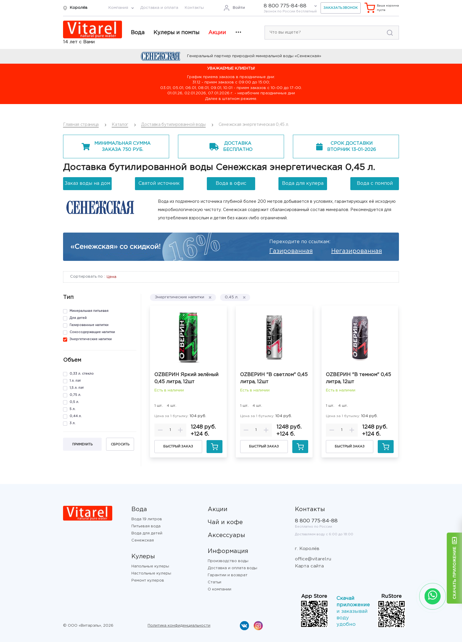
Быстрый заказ (178, 446)
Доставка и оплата (159, 7)
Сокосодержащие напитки (92, 332)
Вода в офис (231, 183)
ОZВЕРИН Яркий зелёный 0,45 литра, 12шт (186, 378)
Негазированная (356, 251)
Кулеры (143, 556)
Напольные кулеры (150, 566)
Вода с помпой (375, 183)
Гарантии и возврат (228, 575)
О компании (219, 589)
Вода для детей (146, 533)
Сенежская (142, 540)
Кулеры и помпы (176, 32)
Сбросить (120, 444)
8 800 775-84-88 (285, 6)
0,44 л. (76, 416)
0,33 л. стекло (82, 373)
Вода (138, 32)
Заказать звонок (341, 7)
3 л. (72, 423)
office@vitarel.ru (313, 559)
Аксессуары (226, 535)
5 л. (72, 409)
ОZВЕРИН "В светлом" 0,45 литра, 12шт (274, 378)
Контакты (194, 7)
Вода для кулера (303, 183)
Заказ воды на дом (87, 183)
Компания (118, 7)
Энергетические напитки (91, 339)
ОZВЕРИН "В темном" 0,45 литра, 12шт (358, 378)
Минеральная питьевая (89, 311)
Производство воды (228, 561)
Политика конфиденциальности (179, 625)
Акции (217, 32)
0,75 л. (75, 395)
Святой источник (159, 183)
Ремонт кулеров (147, 580)
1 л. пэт (75, 380)
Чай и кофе (225, 522)
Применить (82, 444)
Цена (111, 277)
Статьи (214, 582)
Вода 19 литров (146, 519)
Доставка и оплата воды (232, 568)
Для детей (78, 318)
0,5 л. (74, 402)
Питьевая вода (146, 526)
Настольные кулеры (151, 573)
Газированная (291, 251)
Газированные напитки (89, 325)
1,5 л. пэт (77, 387)
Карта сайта (309, 566)
